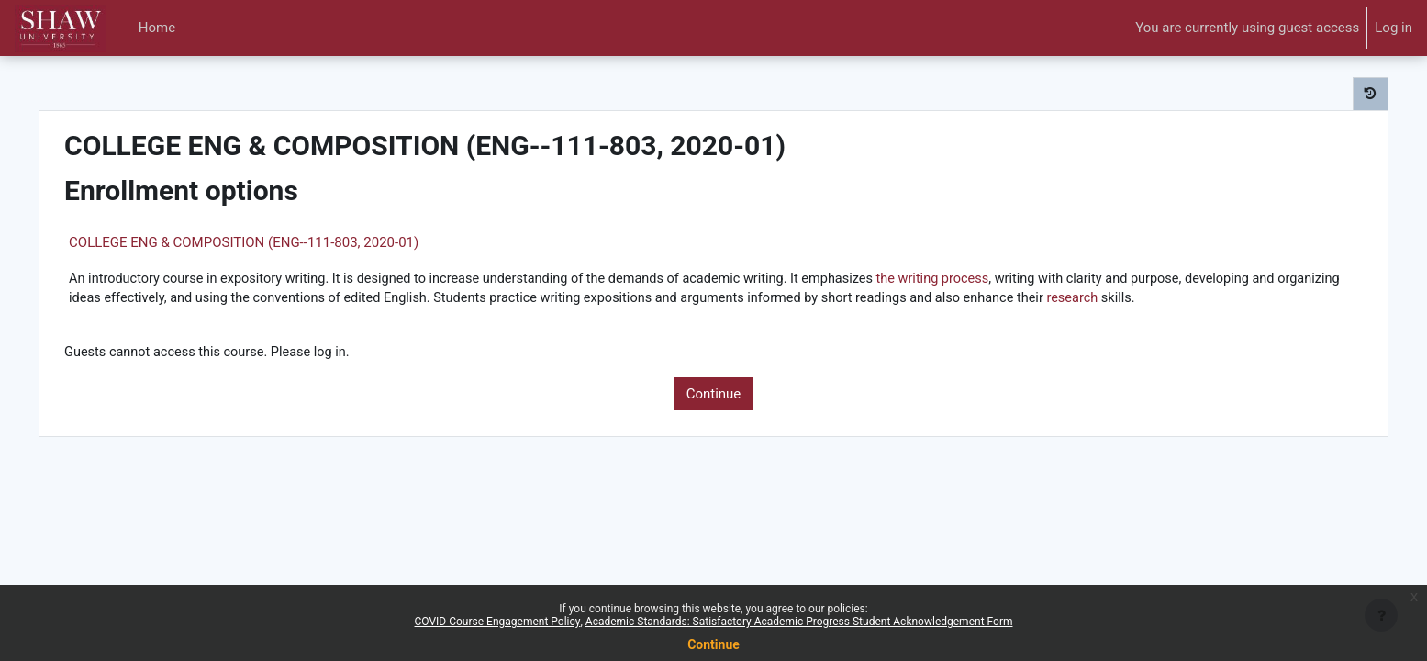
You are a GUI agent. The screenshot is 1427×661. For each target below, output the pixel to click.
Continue (713, 417)
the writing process (1001, 279)
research (134, 320)
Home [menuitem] (157, 27)
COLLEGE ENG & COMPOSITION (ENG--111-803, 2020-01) (282, 242)
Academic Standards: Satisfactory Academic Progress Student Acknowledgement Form (799, 621)
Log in (1393, 27)
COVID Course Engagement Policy (498, 621)
